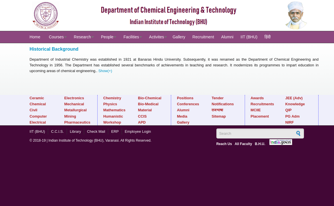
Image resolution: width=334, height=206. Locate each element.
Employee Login (138, 131)
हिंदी (267, 37)
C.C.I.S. (57, 131)
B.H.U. (260, 144)
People (107, 37)
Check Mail (96, 131)
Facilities (131, 37)
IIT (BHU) (249, 37)
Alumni (227, 37)
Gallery (179, 37)
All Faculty (243, 144)
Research (82, 37)
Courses (56, 37)
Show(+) (105, 71)
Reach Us (224, 144)
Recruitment (203, 37)
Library (75, 131)
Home (34, 37)
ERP (114, 131)
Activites (156, 37)
